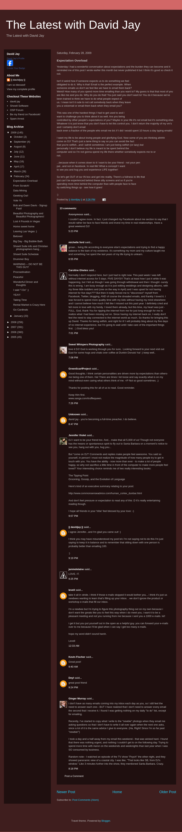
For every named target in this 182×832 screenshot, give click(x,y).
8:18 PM (73, 768)
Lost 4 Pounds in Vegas (26, 221)
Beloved (17, 236)
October (19, 136)
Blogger (106, 820)
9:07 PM (73, 515)
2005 (14, 337)
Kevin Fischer (76, 656)
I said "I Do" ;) (21, 289)
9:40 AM (73, 666)
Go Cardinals (20, 309)
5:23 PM (73, 231)
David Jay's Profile (15, 58)
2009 (14, 132)
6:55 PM (73, 259)
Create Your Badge (16, 68)
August (18, 146)
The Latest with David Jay (73, 24)
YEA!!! (16, 294)
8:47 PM (73, 424)
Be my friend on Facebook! (25, 114)
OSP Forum (16, 110)
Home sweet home (23, 226)
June (17, 156)
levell (71, 589)
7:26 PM (73, 403)
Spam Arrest (17, 118)
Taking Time (20, 299)
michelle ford (76, 242)
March (18, 171)
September (20, 141)
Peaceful (18, 277)
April (17, 166)
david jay (15, 101)
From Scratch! (21, 185)
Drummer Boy (21, 259)
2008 (14, 322)
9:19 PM (73, 558)
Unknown (74, 414)
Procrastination (21, 271)
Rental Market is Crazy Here (29, 304)
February (19, 176)
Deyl (71, 677)
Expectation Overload (25, 180)
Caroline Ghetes (78, 270)
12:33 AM (73, 645)
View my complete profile (21, 89)
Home (117, 792)
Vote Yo (17, 200)
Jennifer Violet (77, 435)
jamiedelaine (76, 569)
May (16, 161)
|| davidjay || (75, 527)
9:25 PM (73, 578)
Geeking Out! (20, 195)
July (16, 151)
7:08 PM (73, 357)
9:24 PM (73, 687)
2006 (14, 332)
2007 (14, 327)
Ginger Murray (77, 698)
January (19, 315)
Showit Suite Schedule (26, 254)
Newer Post (66, 792)
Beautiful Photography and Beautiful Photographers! (28, 215)
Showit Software (19, 105)
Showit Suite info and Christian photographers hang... (30, 248)
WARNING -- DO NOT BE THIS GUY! (27, 266)
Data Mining (20, 190)
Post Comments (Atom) (85, 799)
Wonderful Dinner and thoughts (25, 283)
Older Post (167, 792)
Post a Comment (74, 776)
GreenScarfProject (79, 368)
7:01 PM (73, 333)
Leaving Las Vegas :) (25, 231)
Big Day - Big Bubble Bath (27, 241)
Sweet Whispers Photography (86, 344)
